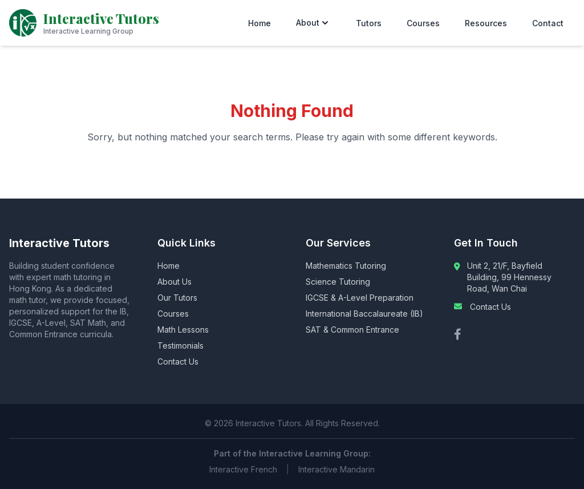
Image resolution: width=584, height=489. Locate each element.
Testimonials (180, 345)
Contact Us (177, 361)
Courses (423, 23)
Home (259, 23)
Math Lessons (183, 329)
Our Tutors (177, 297)
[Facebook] (457, 334)
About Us (174, 281)
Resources (486, 23)
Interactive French (243, 469)
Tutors (369, 23)
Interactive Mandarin (336, 469)
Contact (547, 23)
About (313, 23)
